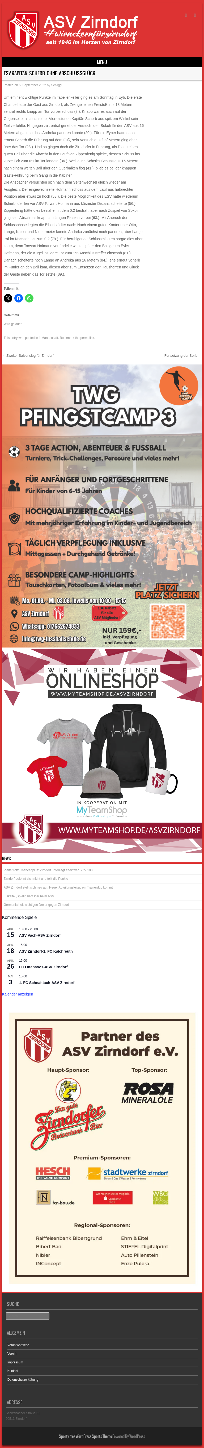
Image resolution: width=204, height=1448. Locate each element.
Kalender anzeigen (17, 994)
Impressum (15, 1362)
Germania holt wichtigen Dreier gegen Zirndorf (36, 905)
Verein (11, 1353)
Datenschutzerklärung (23, 1379)
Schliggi (56, 85)
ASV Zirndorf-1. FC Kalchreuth (46, 951)
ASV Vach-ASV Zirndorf (40, 935)
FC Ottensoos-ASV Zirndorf (43, 967)
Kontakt (12, 1371)
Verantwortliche (18, 1345)
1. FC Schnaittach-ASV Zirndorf (46, 983)
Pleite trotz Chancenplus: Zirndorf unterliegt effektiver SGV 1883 (49, 870)
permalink (87, 338)
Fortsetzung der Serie (183, 356)
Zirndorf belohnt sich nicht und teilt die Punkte (36, 879)
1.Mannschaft (48, 338)
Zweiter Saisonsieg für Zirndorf (28, 356)
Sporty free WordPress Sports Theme (85, 1436)
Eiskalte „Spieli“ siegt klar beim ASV (29, 896)
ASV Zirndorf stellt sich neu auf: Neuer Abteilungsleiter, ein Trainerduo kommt (58, 887)
